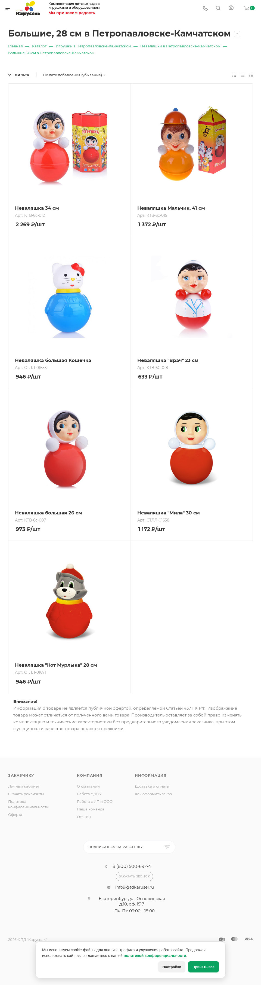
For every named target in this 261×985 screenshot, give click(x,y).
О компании (88, 786)
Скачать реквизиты (26, 794)
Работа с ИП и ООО (95, 801)
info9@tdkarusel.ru (134, 887)
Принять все (203, 967)
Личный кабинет (23, 786)
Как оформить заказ (153, 794)
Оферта (15, 814)
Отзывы (84, 817)
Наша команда (90, 809)
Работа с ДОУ (89, 794)
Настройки (172, 967)
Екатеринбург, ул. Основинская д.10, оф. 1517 (132, 901)
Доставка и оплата (152, 786)
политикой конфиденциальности (155, 955)
